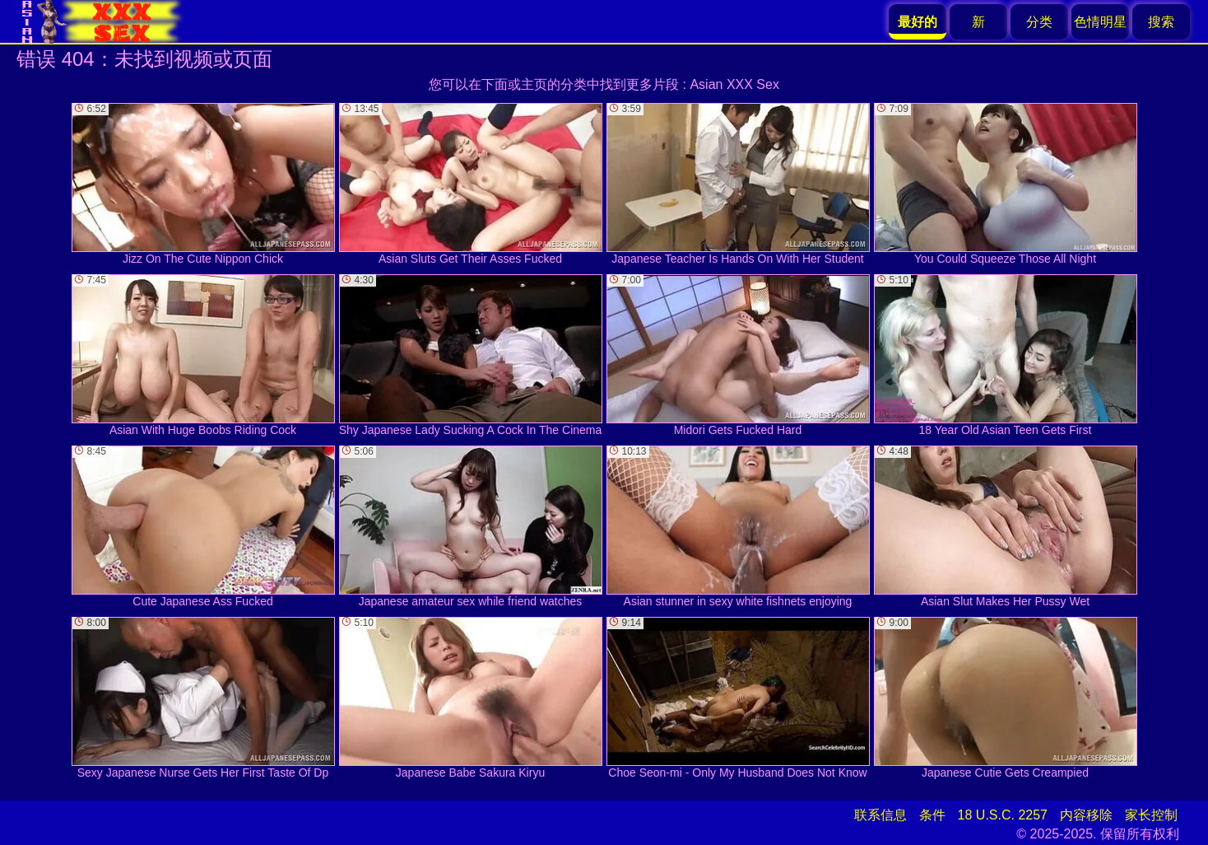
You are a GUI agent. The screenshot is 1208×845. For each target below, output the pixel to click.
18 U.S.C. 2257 (1003, 815)
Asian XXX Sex (734, 84)
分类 (1039, 22)
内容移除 (1086, 815)
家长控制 (1151, 815)
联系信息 (880, 815)
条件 (932, 815)
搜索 (1161, 22)
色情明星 (1100, 22)
